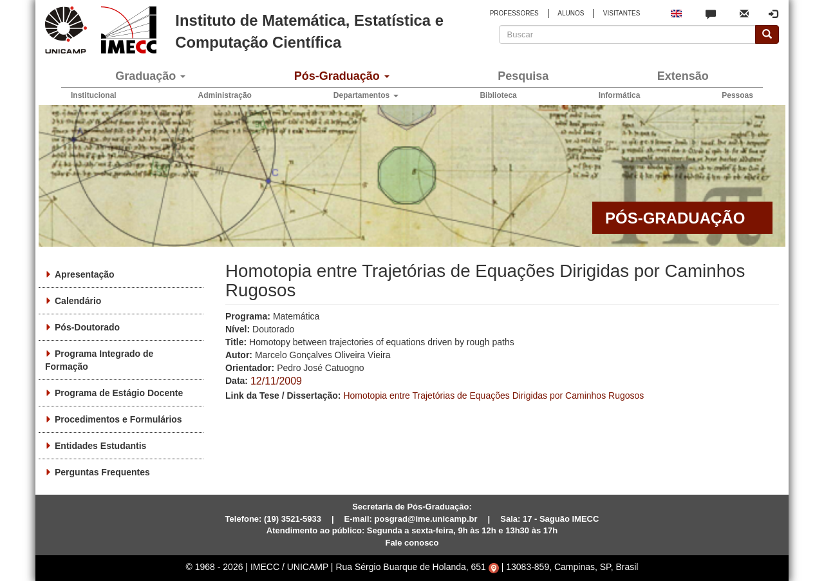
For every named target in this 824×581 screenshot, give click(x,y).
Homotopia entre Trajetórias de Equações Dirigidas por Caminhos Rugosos (493, 395)
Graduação (150, 76)
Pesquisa (523, 76)
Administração (225, 95)
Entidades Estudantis (100, 446)
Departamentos (365, 95)
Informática (620, 95)
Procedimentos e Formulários (118, 419)
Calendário (78, 301)
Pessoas (737, 95)
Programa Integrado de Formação (99, 360)
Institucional (94, 95)
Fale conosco (411, 543)
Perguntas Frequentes (102, 472)
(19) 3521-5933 (292, 519)
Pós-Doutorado (87, 327)
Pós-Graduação (341, 76)
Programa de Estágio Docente (119, 393)
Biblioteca (498, 95)
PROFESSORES (514, 13)
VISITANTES (622, 13)
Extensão (683, 76)
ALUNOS (570, 13)
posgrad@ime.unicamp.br (426, 519)
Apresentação (85, 274)
